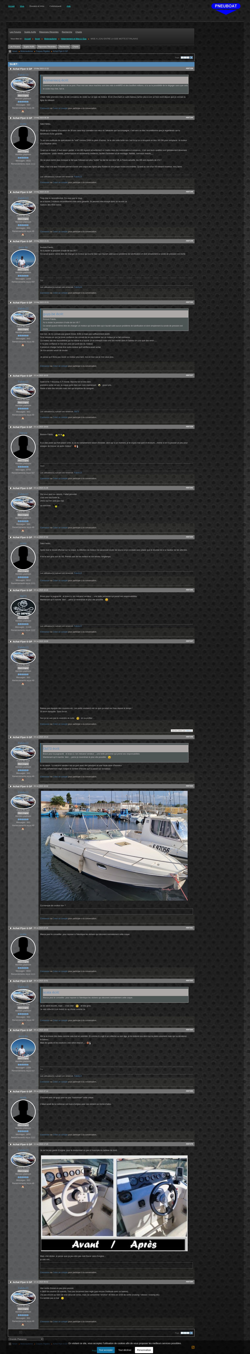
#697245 (189, 590)
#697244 (189, 537)
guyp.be (23, 247)
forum (14, 51)
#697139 (189, 68)
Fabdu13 (23, 74)
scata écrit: (51, 992)
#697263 (189, 981)
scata (23, 123)
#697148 (189, 192)
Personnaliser (144, 1350)
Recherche (64, 47)
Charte (76, 47)
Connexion (45, 108)
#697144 (189, 118)
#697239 (189, 427)
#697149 (189, 241)
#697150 (189, 302)
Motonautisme (26, 51)
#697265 (189, 1091)
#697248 (189, 737)
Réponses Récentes (47, 47)
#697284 (189, 1282)
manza (23, 432)
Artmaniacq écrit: (56, 80)
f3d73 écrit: (51, 748)
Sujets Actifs (29, 47)
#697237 (189, 375)
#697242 (189, 488)
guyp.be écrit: (53, 314)
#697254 (189, 786)
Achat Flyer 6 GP (60, 51)
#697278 (189, 1144)
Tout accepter (106, 1350)
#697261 (189, 928)
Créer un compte (60, 108)
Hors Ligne (23, 95)
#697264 (189, 1030)
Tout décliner (124, 1350)
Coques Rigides (43, 51)
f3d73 (76, 411)
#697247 (189, 641)
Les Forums (15, 47)
